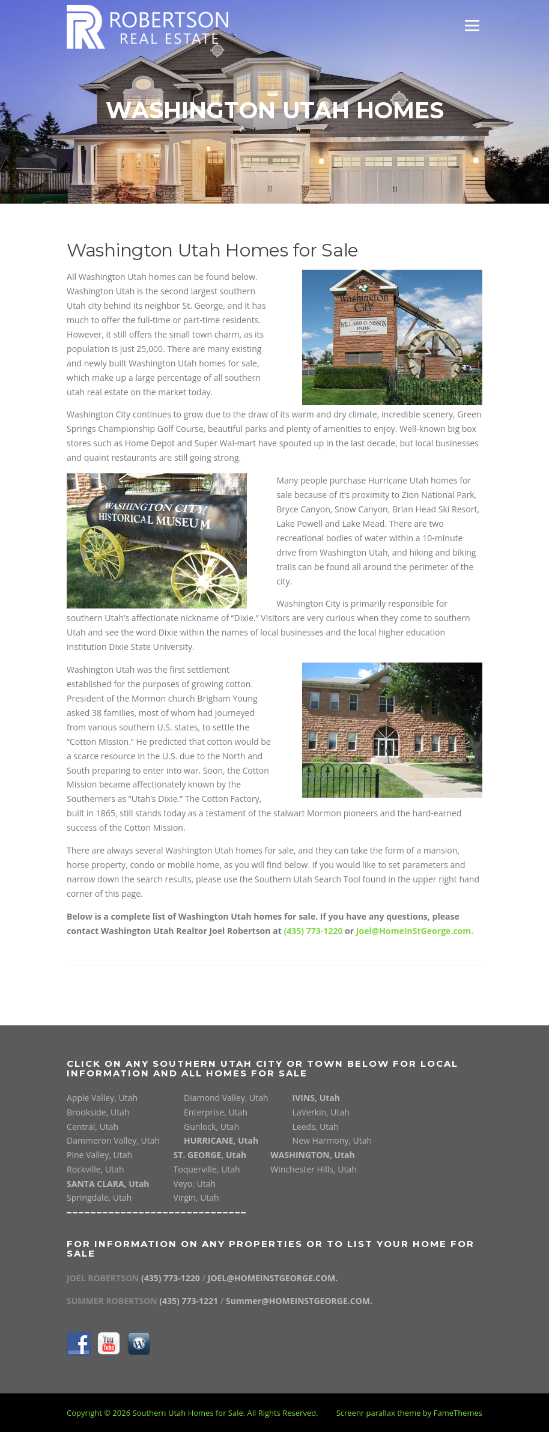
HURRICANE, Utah (221, 1140)
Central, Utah (92, 1126)
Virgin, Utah (196, 1197)
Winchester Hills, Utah (313, 1169)
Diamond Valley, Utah (226, 1097)
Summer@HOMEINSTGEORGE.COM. (299, 1300)
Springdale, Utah (99, 1197)
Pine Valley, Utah (99, 1154)
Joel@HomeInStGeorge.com (413, 930)
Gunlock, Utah (211, 1126)
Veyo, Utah (195, 1183)
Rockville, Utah (95, 1169)
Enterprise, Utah (215, 1112)
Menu (471, 25)
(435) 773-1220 (313, 930)
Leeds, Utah (316, 1126)
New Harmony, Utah (332, 1140)
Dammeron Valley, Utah (113, 1140)
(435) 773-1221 (189, 1300)
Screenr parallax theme (378, 1412)
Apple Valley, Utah (102, 1097)
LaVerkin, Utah (321, 1112)
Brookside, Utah (98, 1112)
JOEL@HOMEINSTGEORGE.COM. (273, 1278)
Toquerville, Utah (207, 1169)
